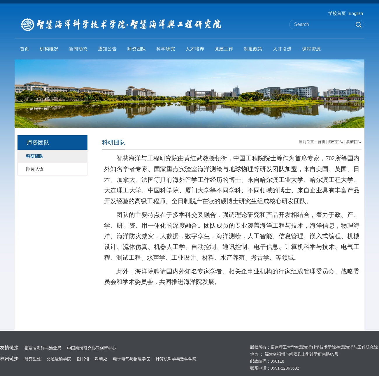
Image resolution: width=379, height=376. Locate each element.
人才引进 (282, 48)
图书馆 (83, 358)
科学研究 (165, 48)
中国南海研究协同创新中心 (91, 348)
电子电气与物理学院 (131, 358)
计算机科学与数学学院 (176, 358)
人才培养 (194, 48)
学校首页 (337, 13)
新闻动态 (78, 48)
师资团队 (136, 48)
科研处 (101, 358)
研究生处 (32, 358)
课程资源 (311, 48)
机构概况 (49, 48)
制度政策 (253, 48)
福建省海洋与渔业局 (42, 348)
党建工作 (224, 48)
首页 (24, 48)
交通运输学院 (59, 358)
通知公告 (107, 48)
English (356, 13)
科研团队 (354, 142)
